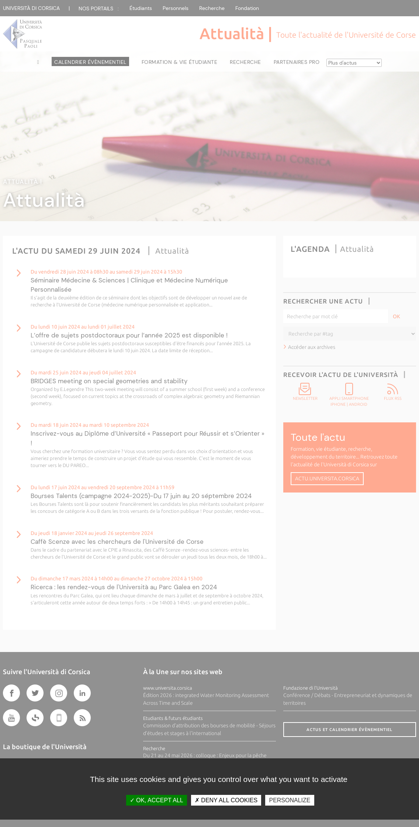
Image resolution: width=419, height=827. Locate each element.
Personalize (289, 800)
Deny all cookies (226, 800)
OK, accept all (156, 800)
